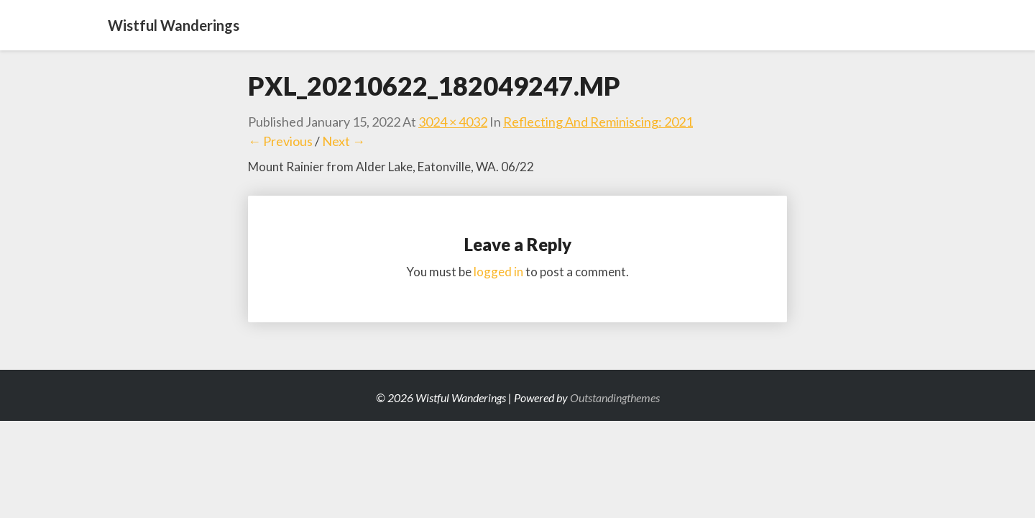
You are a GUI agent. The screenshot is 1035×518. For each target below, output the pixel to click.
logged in (498, 271)
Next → (343, 141)
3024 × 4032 (452, 122)
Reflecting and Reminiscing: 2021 (598, 122)
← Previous (280, 141)
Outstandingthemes (615, 397)
